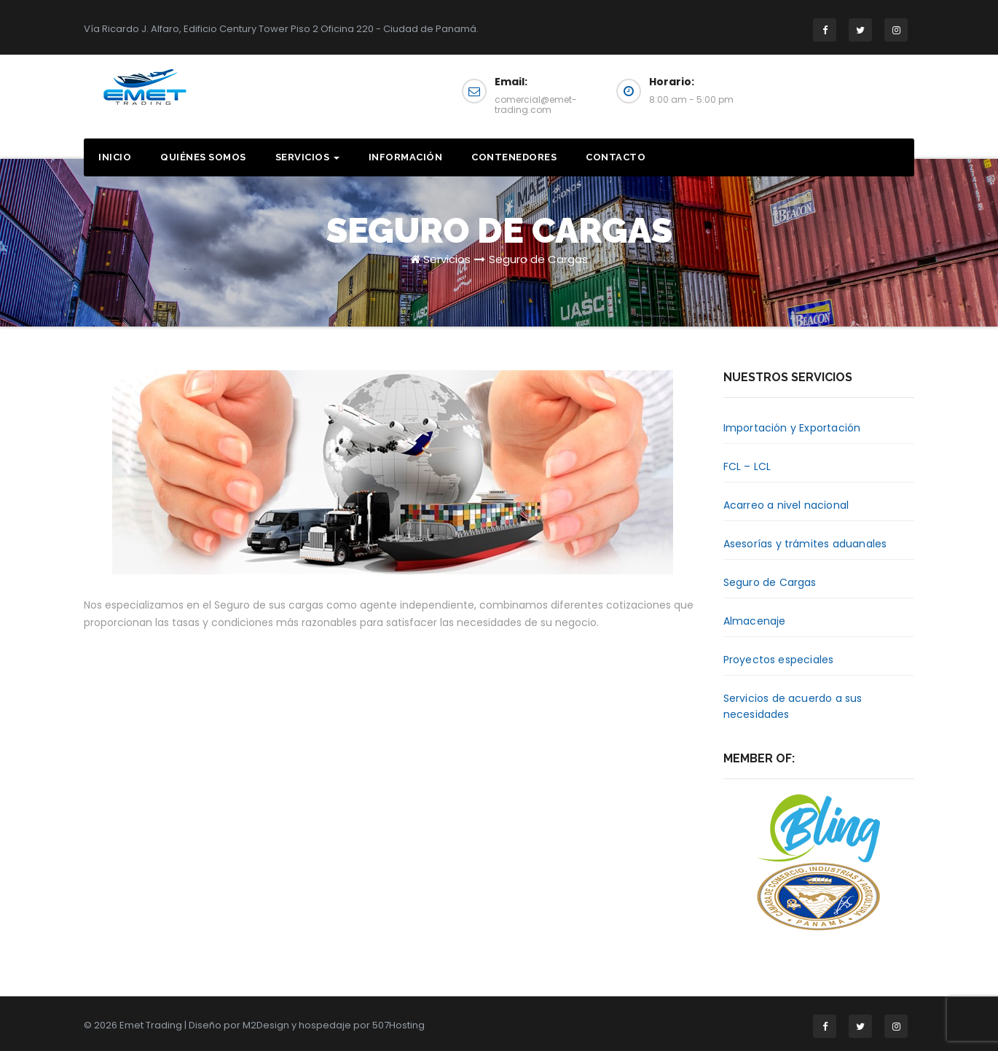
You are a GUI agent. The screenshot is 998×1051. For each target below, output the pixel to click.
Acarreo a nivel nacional (786, 505)
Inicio (114, 157)
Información (406, 157)
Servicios (307, 157)
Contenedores (514, 157)
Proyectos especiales (778, 659)
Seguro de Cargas (538, 259)
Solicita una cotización (859, 97)
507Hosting (398, 1025)
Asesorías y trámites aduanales (805, 543)
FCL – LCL (747, 466)
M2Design (266, 1025)
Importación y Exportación (792, 428)
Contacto (615, 157)
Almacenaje (754, 621)
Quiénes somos (203, 157)
